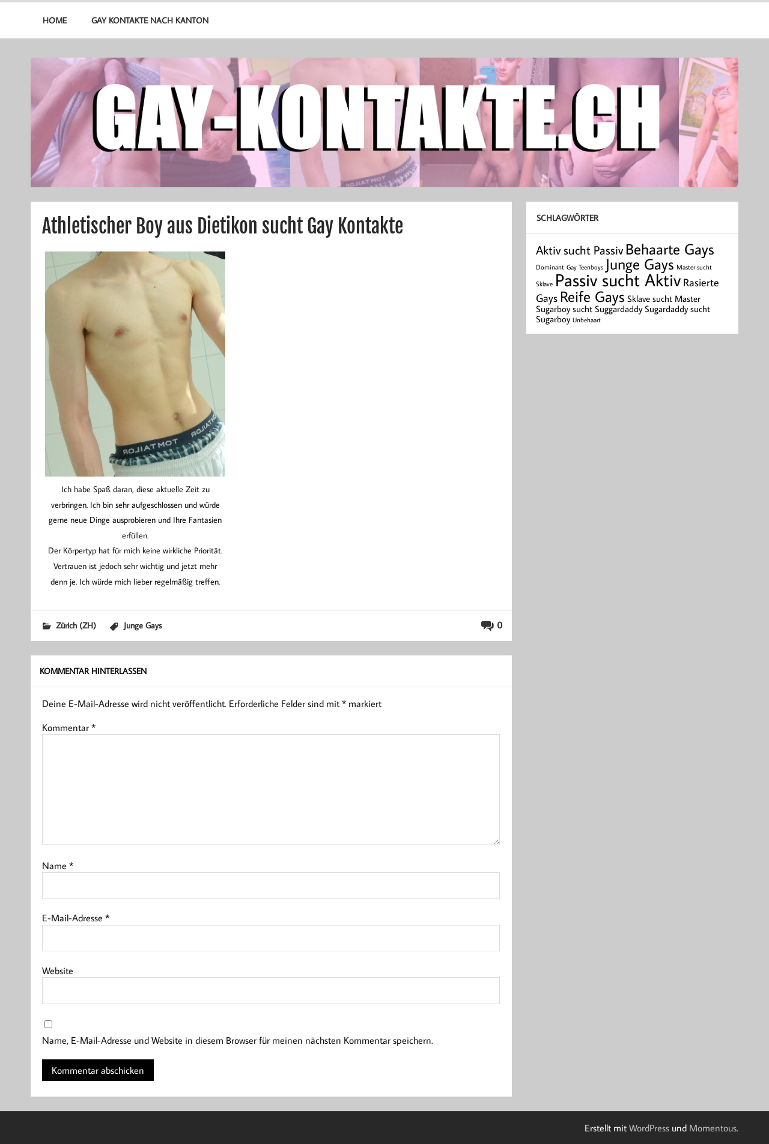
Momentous (713, 1128)
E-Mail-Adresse (75, 918)
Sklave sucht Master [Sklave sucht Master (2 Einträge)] (664, 298)
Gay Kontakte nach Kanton (149, 20)
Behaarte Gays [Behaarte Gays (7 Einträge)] (669, 249)
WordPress (649, 1128)
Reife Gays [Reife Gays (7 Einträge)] (592, 296)
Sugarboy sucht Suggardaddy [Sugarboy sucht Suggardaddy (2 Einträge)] (589, 309)
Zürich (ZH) (76, 625)
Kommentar (69, 727)
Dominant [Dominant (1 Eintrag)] (550, 267)
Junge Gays (143, 625)
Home (55, 20)
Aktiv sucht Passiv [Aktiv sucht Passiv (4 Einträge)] (579, 249)
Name (57, 865)
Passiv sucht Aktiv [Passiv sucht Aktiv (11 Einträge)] (618, 279)
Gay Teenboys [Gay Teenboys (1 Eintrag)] (585, 267)
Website (57, 970)
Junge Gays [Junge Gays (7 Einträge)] (640, 264)
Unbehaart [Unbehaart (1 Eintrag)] (587, 320)
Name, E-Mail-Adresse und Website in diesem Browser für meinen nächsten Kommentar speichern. (237, 1040)
